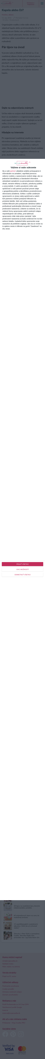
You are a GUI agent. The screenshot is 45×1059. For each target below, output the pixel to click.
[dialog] (22, 529)
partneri (13, 171)
